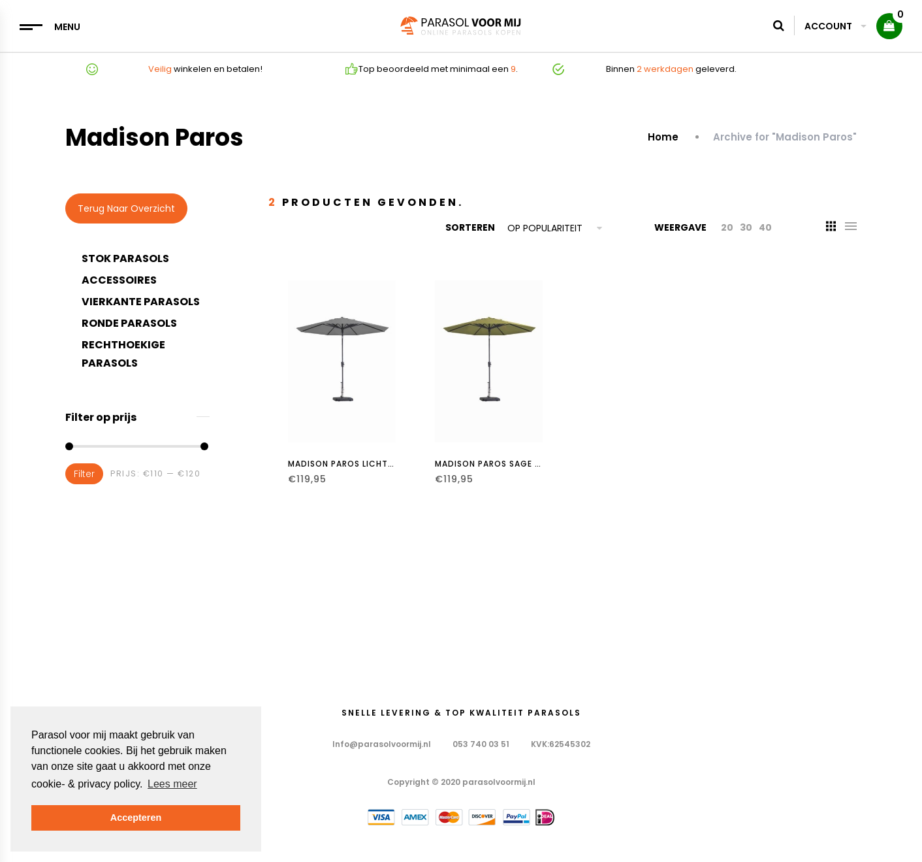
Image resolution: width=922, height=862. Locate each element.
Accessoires (119, 280)
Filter (84, 473)
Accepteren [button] (135, 817)
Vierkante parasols (141, 301)
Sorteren (470, 227)
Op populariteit (544, 228)
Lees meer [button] (172, 783)
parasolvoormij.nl (498, 781)
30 (746, 227)
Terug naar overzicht (126, 208)
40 (765, 227)
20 (727, 227)
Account (835, 26)
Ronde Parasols (129, 323)
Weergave (680, 227)
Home (664, 137)
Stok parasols (125, 258)
